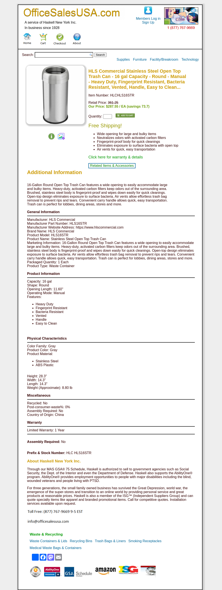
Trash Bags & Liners (110, 541)
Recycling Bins (81, 541)
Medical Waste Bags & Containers (56, 548)
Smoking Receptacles (144, 541)
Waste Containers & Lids (48, 541)
